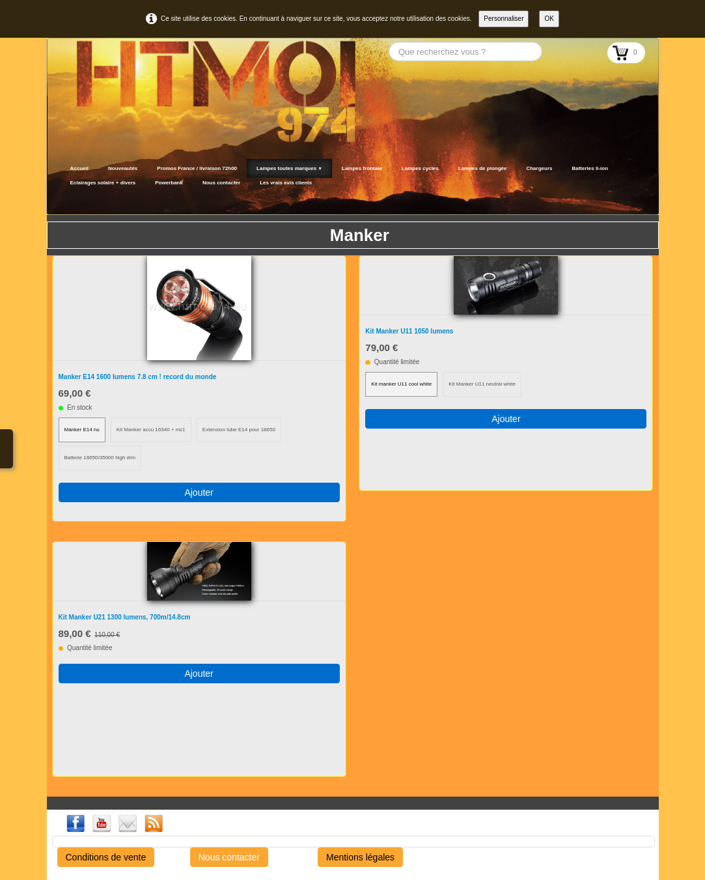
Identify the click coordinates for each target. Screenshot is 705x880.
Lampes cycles (420, 168)
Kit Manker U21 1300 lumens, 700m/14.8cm (125, 617)
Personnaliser (503, 18)
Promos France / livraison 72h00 (197, 168)
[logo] (65, 198)
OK (548, 18)
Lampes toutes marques (289, 168)
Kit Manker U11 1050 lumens (409, 331)
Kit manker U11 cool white (401, 384)
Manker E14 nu (82, 430)
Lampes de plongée (482, 168)
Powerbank (169, 183)
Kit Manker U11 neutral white (482, 384)
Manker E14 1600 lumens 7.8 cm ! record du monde (138, 376)
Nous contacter (221, 183)
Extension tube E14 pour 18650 (238, 430)
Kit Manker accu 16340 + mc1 (151, 430)
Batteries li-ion (590, 168)
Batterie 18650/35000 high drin (99, 458)
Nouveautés (122, 168)
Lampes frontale (362, 168)
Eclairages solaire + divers (103, 183)
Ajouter (198, 492)
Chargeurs (539, 168)
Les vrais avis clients (286, 183)
